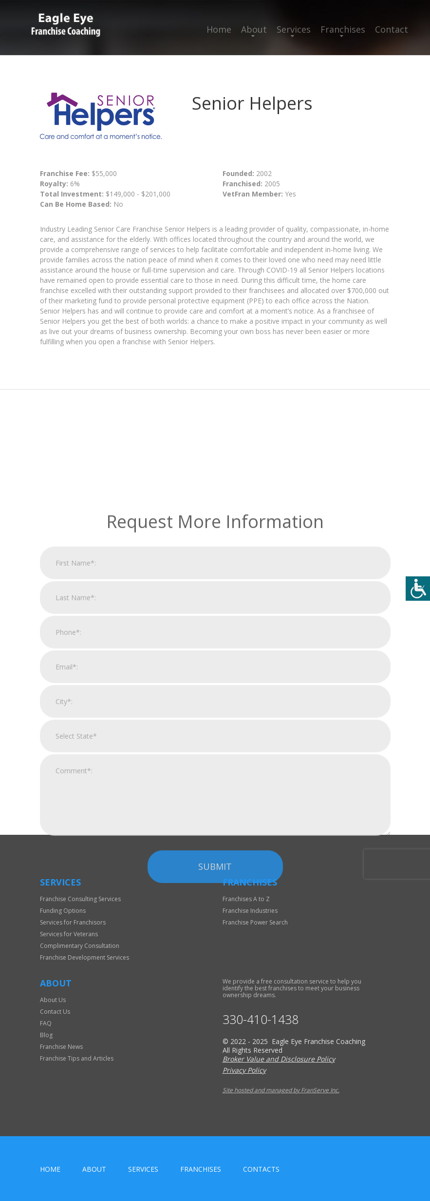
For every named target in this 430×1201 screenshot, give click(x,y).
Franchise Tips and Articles (76, 1058)
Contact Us (55, 1011)
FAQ (46, 1023)
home (50, 1169)
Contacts (261, 1169)
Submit (215, 961)
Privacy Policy (244, 1070)
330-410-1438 (261, 1019)
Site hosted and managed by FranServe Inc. (281, 1090)
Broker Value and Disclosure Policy (279, 1058)
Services (294, 29)
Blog (46, 1035)
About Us (53, 1000)
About (254, 29)
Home (218, 29)
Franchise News (61, 1047)
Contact (391, 29)
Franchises (342, 29)
